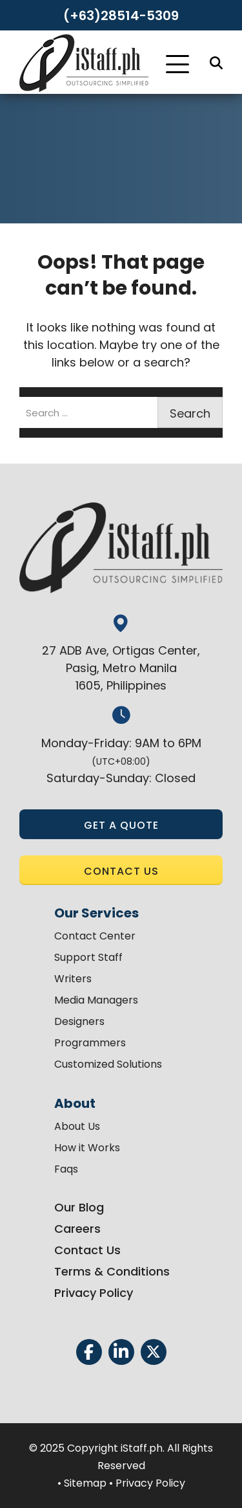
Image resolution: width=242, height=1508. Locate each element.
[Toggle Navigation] (177, 64)
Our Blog (79, 1207)
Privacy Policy (93, 1293)
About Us (77, 1126)
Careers (77, 1229)
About (75, 1103)
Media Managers (96, 1000)
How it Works (87, 1147)
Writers (73, 978)
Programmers (90, 1042)
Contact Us (87, 1250)
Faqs (66, 1169)
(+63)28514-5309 (121, 15)
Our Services (96, 913)
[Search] (216, 62)
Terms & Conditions (112, 1271)
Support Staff (88, 957)
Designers (79, 1021)
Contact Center (95, 935)
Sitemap (85, 1483)
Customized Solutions (108, 1064)
